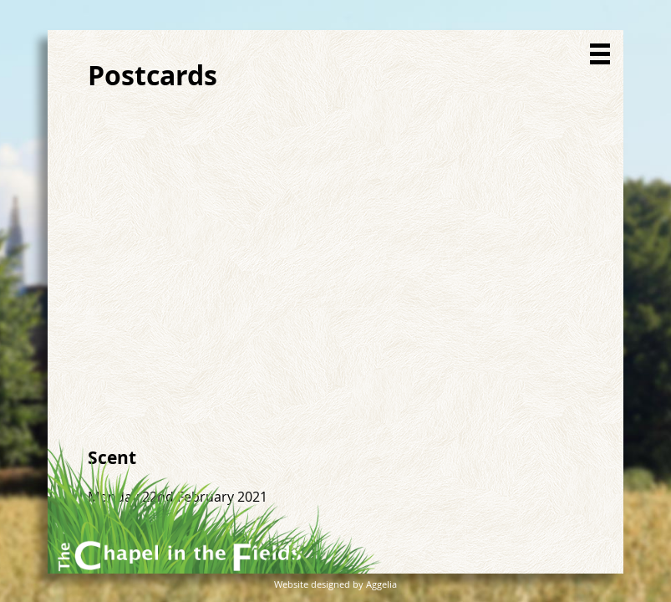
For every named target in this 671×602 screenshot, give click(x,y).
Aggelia (381, 584)
